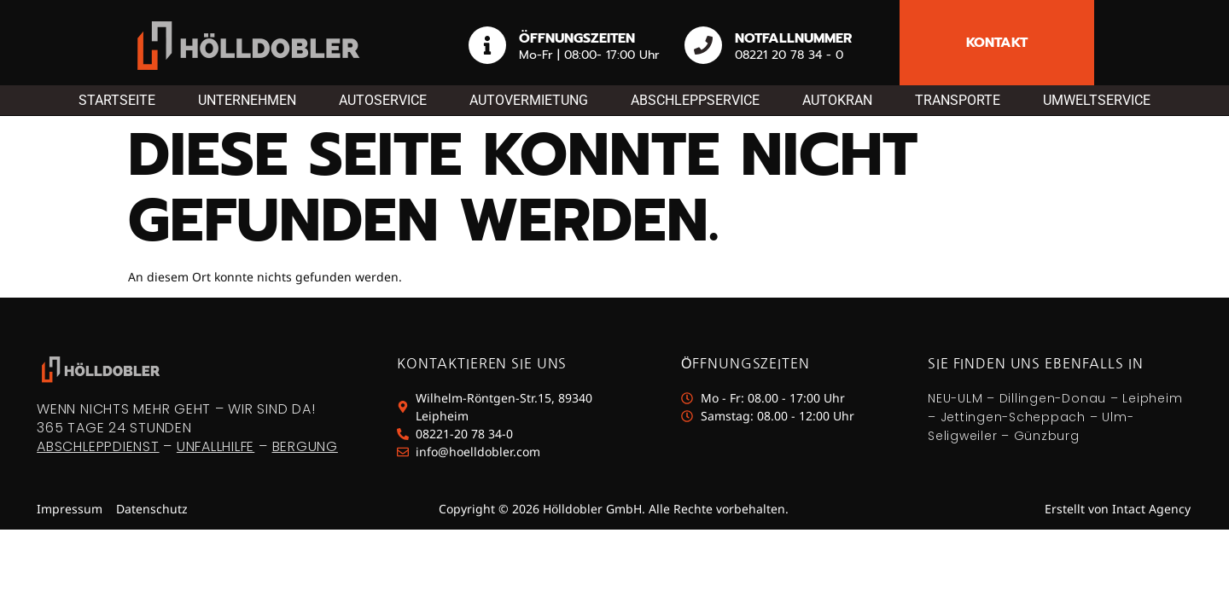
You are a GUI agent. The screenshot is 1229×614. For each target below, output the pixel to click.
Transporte (957, 100)
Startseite (117, 100)
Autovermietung (528, 100)
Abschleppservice (695, 100)
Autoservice (383, 100)
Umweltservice (1096, 100)
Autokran (837, 100)
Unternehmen (247, 100)
